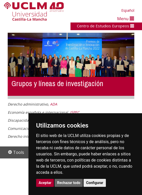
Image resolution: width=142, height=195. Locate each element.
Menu (125, 18)
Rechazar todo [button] (68, 183)
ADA (53, 104)
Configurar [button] (94, 183)
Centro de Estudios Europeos (105, 25)
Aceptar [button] (45, 183)
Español (127, 10)
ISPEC (74, 112)
